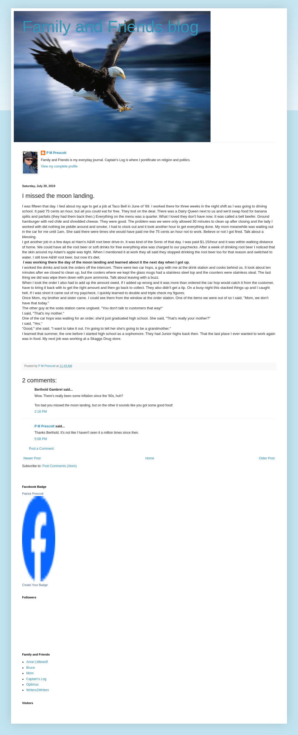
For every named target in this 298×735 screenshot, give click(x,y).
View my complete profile (59, 166)
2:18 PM (40, 412)
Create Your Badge (35, 585)
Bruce (30, 668)
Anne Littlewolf (37, 662)
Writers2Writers (37, 690)
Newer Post (32, 458)
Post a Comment (41, 449)
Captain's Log (36, 679)
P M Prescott (56, 153)
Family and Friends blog (110, 26)
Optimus (32, 684)
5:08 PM (40, 439)
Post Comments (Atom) (59, 466)
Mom (30, 673)
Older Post (267, 458)
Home (149, 458)
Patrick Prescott (32, 493)
